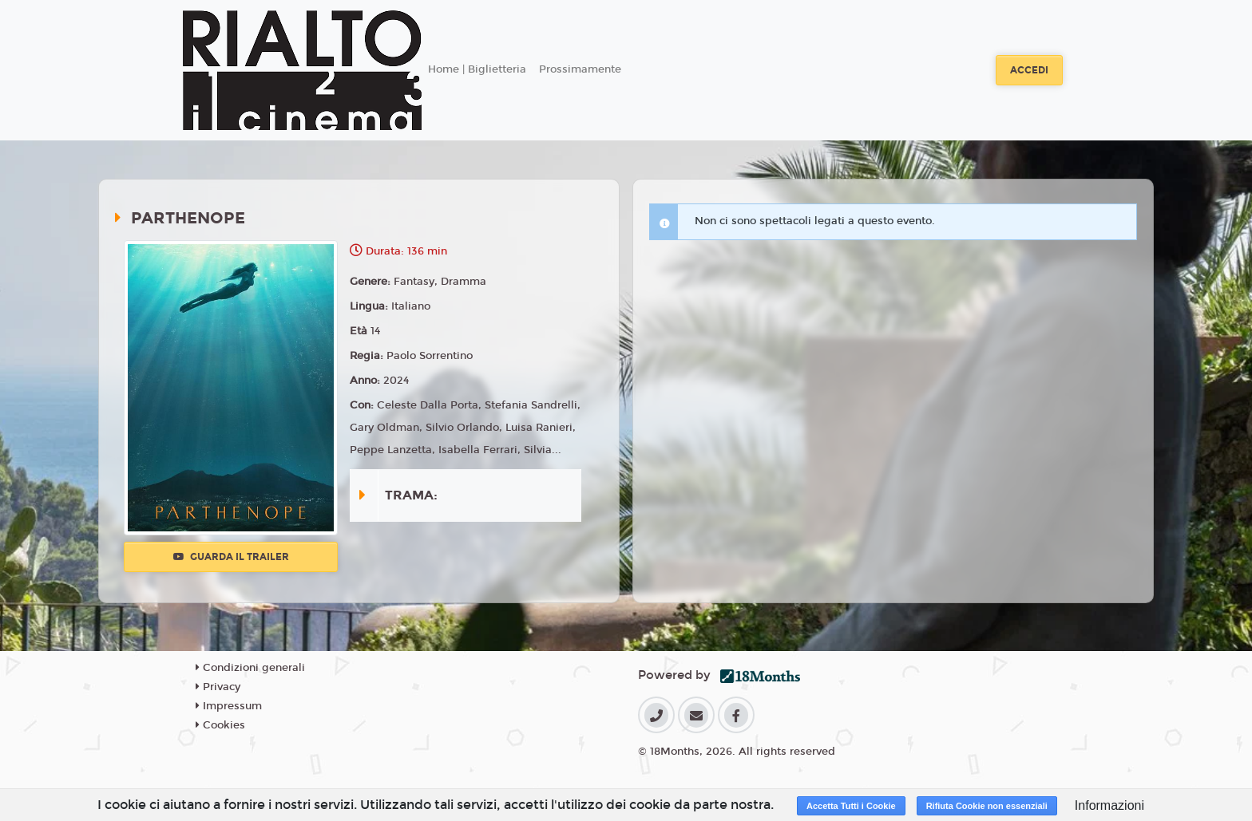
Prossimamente (580, 69)
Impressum (229, 706)
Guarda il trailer (231, 556)
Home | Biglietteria (477, 69)
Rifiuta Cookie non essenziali (987, 806)
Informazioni (1109, 805)
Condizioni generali (250, 667)
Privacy (218, 687)
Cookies (220, 725)
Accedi (1029, 70)
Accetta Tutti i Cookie (851, 806)
